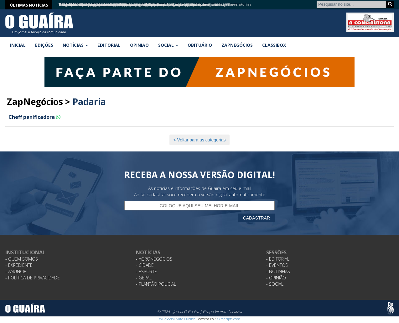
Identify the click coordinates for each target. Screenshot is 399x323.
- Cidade (145, 265)
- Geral (144, 278)
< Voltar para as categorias (200, 139)
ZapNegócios (237, 45)
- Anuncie (15, 271)
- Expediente (19, 265)
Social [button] (168, 45)
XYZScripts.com (228, 318)
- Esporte (146, 271)
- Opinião (276, 278)
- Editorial (277, 259)
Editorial (109, 45)
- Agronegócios (154, 259)
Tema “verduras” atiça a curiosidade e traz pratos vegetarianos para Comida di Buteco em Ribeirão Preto (145, 4)
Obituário (200, 45)
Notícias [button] (75, 45)
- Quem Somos (21, 259)
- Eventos (277, 265)
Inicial (18, 45)
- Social (274, 284)
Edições (44, 45)
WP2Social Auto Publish (177, 318)
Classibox (274, 45)
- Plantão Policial (156, 284)
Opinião (139, 45)
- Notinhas (278, 271)
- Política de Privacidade (32, 278)
